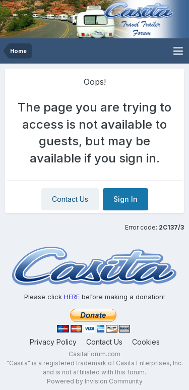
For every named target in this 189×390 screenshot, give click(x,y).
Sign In (125, 199)
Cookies (146, 342)
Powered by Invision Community (95, 381)
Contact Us (70, 199)
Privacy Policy (53, 342)
